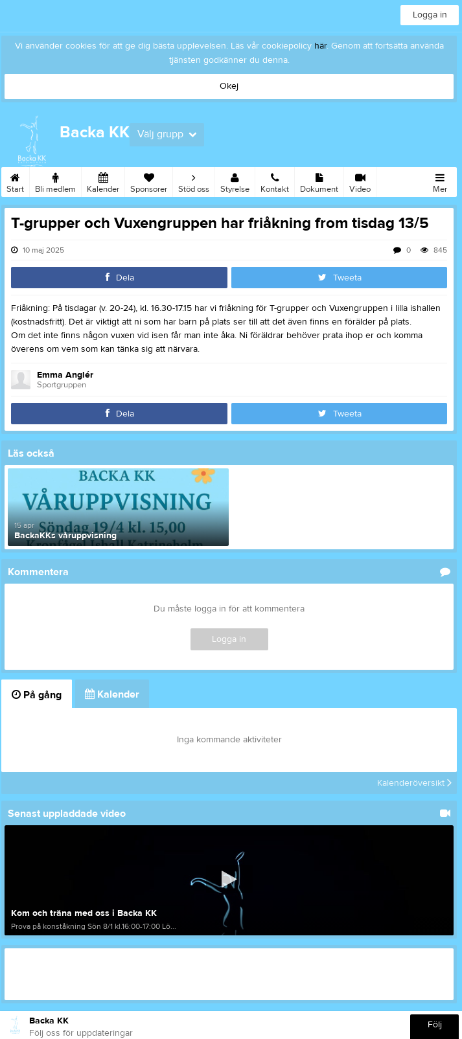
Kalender (103, 180)
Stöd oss (193, 180)
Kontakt (274, 180)
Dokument (319, 180)
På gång (37, 695)
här (320, 46)
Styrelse (234, 180)
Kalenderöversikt (414, 783)
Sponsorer (148, 180)
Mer (440, 180)
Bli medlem (55, 180)
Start (15, 180)
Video (360, 180)
